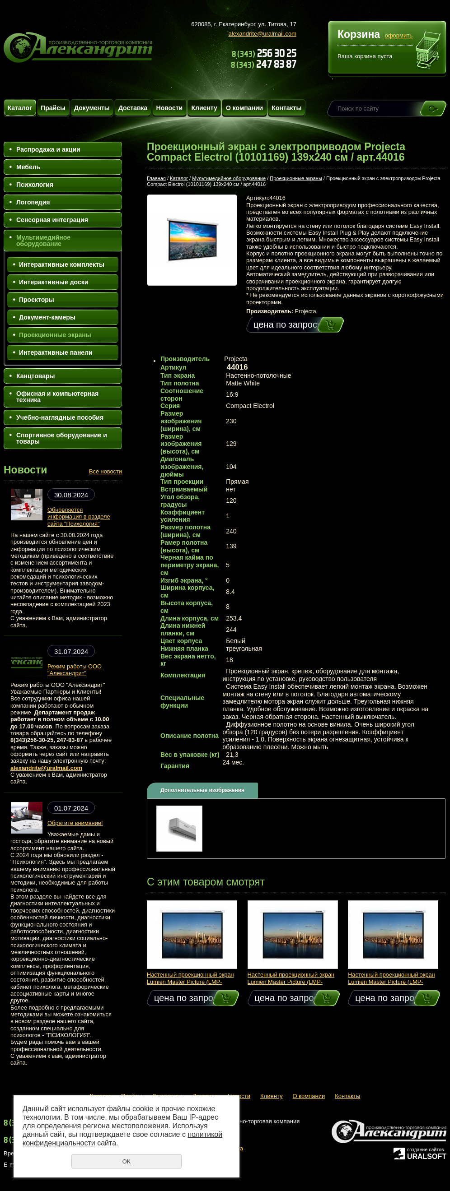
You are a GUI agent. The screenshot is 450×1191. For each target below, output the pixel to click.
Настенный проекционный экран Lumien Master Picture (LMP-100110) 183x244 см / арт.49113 (291, 981)
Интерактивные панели (56, 352)
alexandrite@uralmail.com (262, 33)
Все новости (105, 471)
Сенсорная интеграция (52, 219)
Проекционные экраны (55, 335)
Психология (34, 184)
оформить (398, 35)
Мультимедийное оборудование (43, 240)
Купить (322, 325)
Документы (92, 107)
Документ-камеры (47, 317)
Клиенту (204, 107)
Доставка (132, 107)
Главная (156, 178)
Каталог (20, 107)
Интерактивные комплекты (61, 264)
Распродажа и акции (48, 149)
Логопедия (33, 202)
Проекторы (36, 300)
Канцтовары (35, 376)
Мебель (28, 167)
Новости (169, 107)
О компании (244, 107)
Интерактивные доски (53, 282)
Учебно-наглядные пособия (59, 417)
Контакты (286, 107)
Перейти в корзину (428, 51)
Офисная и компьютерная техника (57, 396)
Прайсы (53, 107)
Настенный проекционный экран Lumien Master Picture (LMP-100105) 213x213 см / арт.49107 (190, 981)
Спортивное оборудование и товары (61, 438)
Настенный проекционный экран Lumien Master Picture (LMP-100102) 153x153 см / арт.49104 (391, 981)
